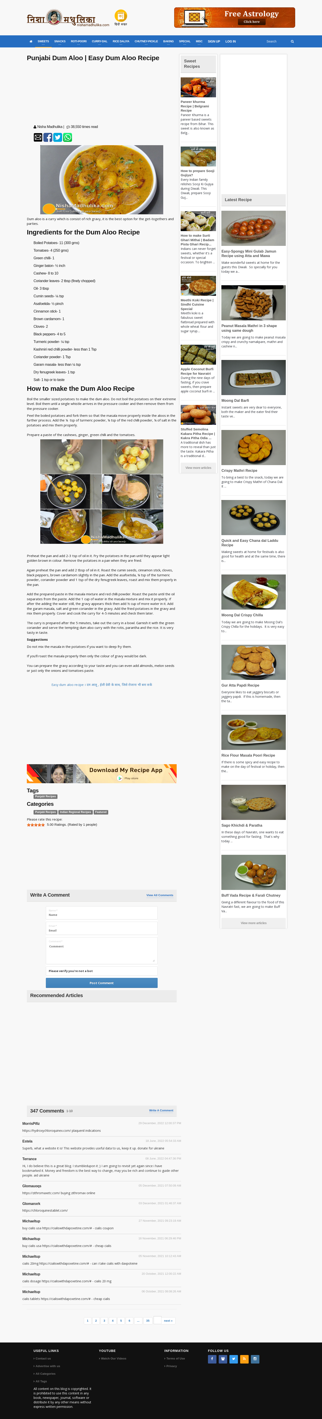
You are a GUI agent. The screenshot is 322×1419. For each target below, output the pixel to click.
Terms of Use (175, 1358)
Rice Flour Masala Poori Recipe (246, 755)
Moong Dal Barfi (234, 400)
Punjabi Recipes (45, 796)
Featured (97, 812)
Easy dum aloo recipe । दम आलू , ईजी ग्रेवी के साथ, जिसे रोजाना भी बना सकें (102, 684)
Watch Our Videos (113, 1358)
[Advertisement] (101, 94)
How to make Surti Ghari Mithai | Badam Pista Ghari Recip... (196, 235)
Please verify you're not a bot (71, 971)
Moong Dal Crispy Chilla (241, 615)
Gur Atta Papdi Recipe (239, 685)
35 (148, 1320)
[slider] (36, 825)
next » (168, 1320)
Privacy (171, 1366)
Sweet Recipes (193, 63)
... (138, 1320)
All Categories (45, 1373)
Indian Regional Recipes (73, 812)
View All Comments (159, 895)
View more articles (198, 459)
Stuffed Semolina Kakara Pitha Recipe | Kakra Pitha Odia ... (197, 425)
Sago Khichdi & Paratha (240, 825)
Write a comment (161, 1110)
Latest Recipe (240, 199)
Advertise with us (48, 1366)
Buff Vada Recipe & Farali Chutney (249, 895)
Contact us (43, 1358)
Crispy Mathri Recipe (238, 470)
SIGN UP (214, 41)
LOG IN (230, 41)
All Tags (41, 1381)
